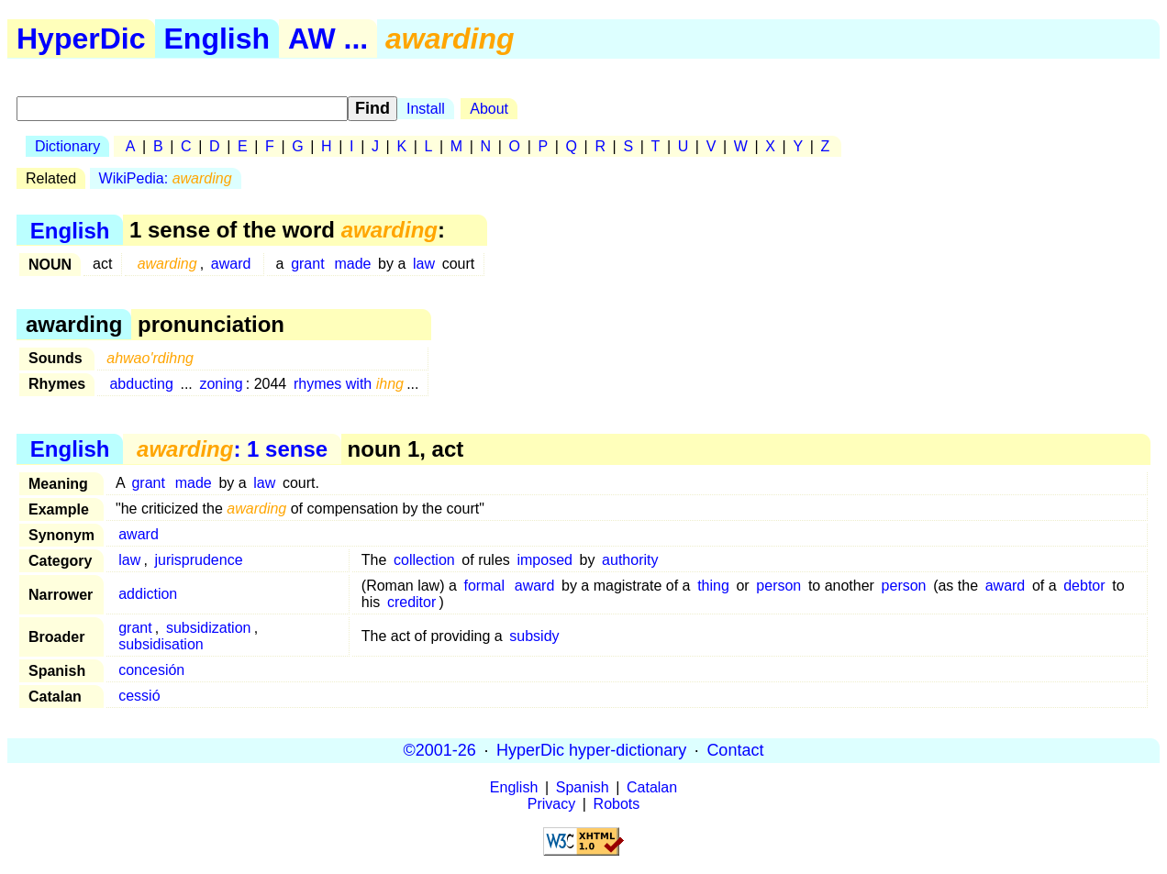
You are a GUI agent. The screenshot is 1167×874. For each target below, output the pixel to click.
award (231, 263)
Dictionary (67, 146)
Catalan (652, 787)
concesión (151, 670)
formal (483, 585)
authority (630, 560)
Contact (734, 750)
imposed (544, 560)
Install (425, 108)
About (489, 108)
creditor (411, 602)
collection (424, 560)
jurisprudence (198, 560)
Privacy (551, 804)
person (778, 585)
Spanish (582, 787)
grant (307, 263)
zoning (220, 384)
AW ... (328, 38)
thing (713, 585)
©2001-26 (440, 750)
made (352, 263)
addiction (147, 594)
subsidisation (161, 644)
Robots (617, 804)
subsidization (208, 628)
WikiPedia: (165, 178)
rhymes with (349, 384)
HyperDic (81, 38)
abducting (140, 384)
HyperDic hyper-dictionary (591, 750)
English (217, 38)
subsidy (534, 636)
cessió (139, 695)
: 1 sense (232, 449)
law (424, 263)
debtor (1084, 585)
